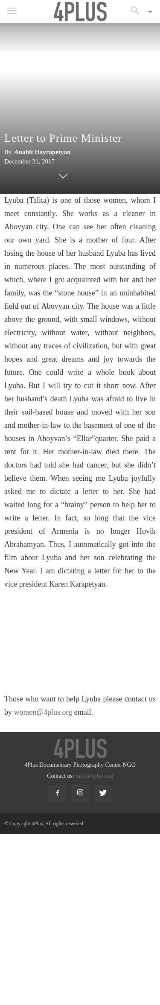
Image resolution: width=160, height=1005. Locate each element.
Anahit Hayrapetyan (42, 152)
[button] (137, 11)
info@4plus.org (94, 776)
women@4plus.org (43, 712)
